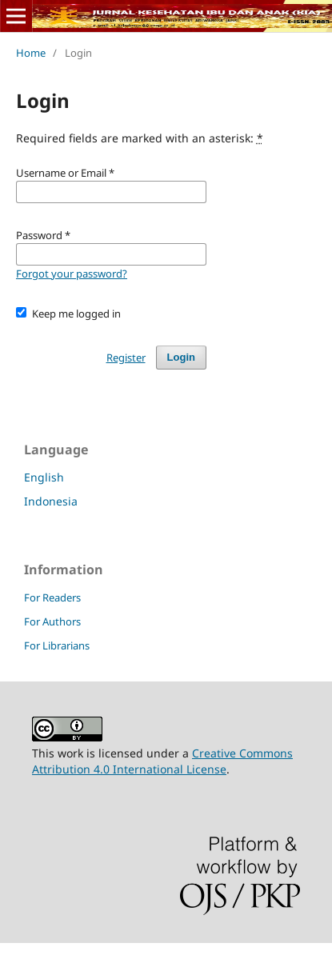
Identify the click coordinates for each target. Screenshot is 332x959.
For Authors (52, 621)
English (44, 477)
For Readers (52, 597)
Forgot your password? (71, 273)
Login (181, 357)
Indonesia (51, 501)
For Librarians (57, 645)
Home (31, 53)
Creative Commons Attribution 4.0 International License (162, 761)
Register (126, 357)
